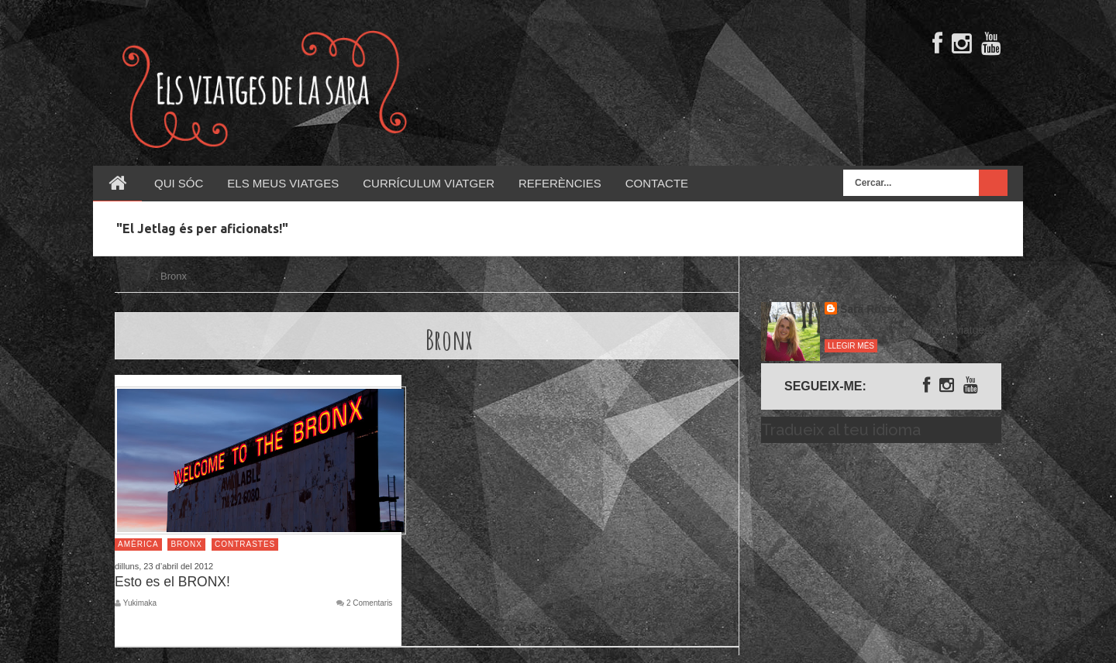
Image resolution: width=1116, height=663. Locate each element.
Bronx (186, 544)
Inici (131, 276)
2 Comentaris (369, 603)
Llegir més (851, 346)
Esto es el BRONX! (172, 581)
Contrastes (245, 544)
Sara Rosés (869, 309)
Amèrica (138, 544)
